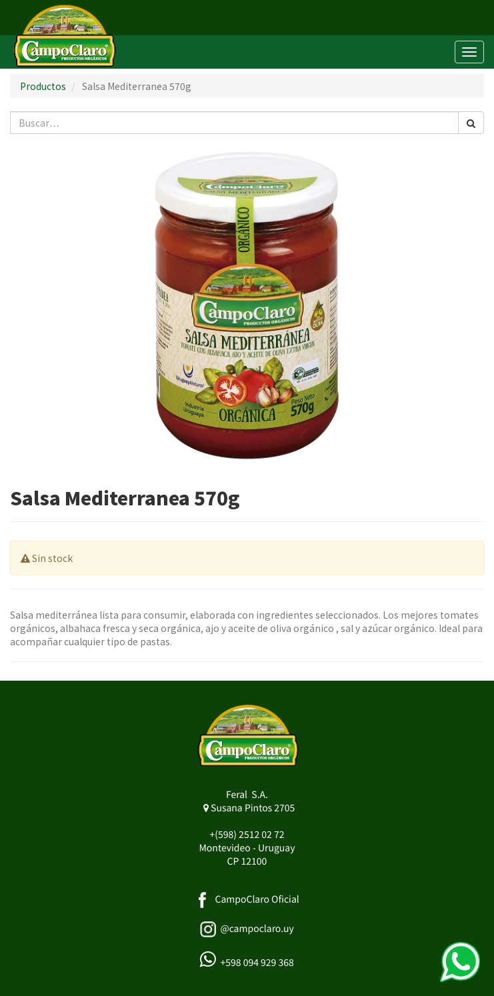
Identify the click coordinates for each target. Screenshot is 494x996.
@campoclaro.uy (256, 928)
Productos (43, 86)
